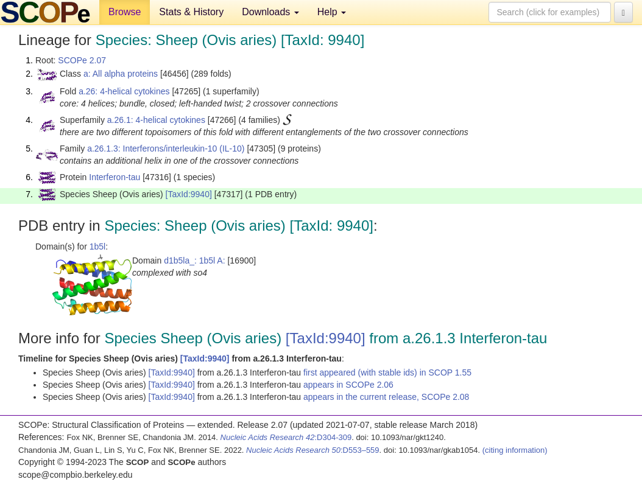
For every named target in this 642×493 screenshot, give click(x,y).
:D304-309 (286, 437)
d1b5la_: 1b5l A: (194, 260)
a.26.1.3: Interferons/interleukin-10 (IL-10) (165, 148)
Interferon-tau (114, 177)
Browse (124, 12)
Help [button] (331, 12)
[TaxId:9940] (189, 194)
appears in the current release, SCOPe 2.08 (386, 397)
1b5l (97, 246)
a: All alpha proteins (120, 74)
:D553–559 (312, 450)
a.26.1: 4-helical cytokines (156, 120)
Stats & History (191, 12)
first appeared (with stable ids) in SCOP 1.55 (387, 372)
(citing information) (515, 450)
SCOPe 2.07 (82, 60)
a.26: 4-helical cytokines (124, 91)
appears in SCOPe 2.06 (348, 385)
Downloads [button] (270, 12)
